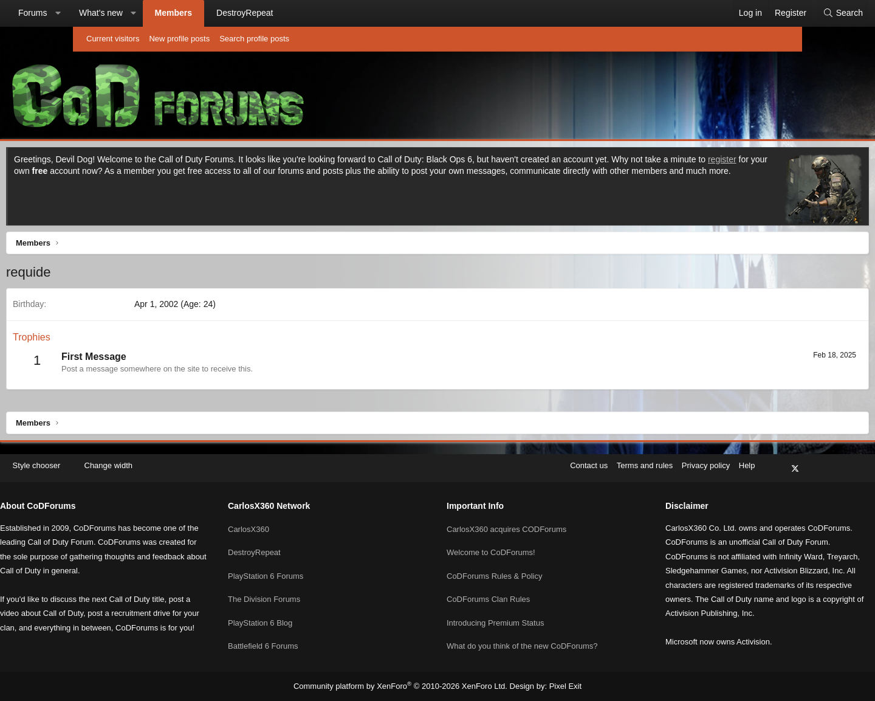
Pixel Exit (556, 686)
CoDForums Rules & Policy (495, 562)
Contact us (507, 462)
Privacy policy (624, 462)
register (181, 174)
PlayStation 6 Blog (301, 606)
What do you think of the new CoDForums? (522, 628)
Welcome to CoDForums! (491, 540)
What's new (174, 13)
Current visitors (112, 38)
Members (246, 13)
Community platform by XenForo (403, 686)
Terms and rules (563, 462)
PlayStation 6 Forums (307, 562)
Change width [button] (190, 462)
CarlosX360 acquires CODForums (506, 518)
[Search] (770, 13)
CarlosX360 (290, 518)
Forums (105, 13)
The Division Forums (305, 584)
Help (665, 462)
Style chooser (114, 462)
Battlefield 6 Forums (304, 628)
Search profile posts (254, 38)
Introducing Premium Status (495, 606)
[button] (131, 13)
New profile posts (179, 38)
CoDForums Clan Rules (488, 584)
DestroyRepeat (317, 13)
